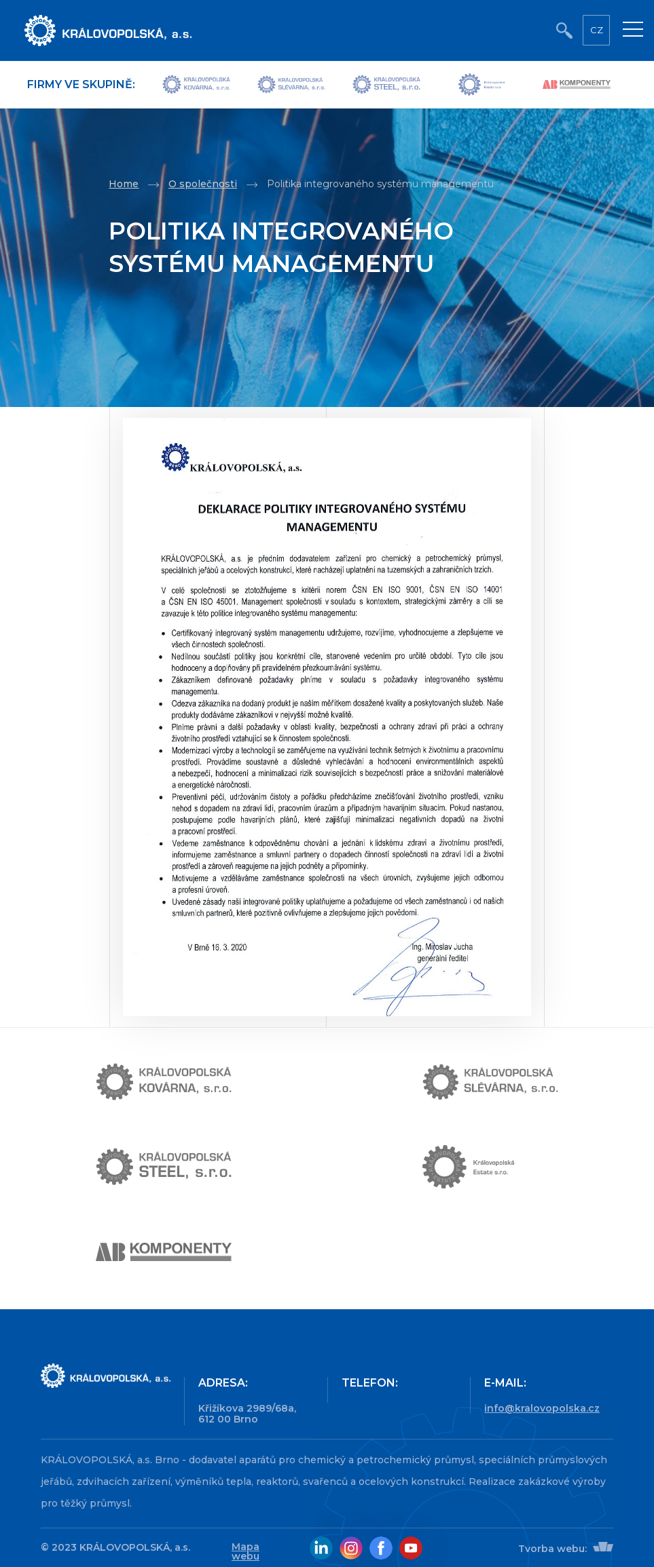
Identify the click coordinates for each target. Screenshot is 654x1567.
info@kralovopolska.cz (542, 1408)
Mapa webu (245, 1551)
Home (124, 184)
